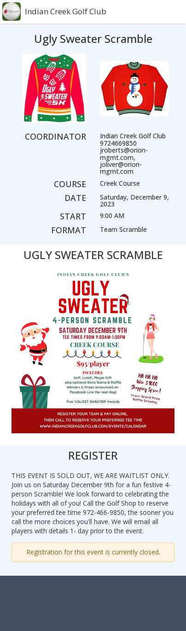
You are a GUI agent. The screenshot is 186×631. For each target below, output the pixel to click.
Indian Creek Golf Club (65, 11)
